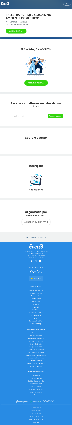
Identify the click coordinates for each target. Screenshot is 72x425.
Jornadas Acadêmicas (36, 313)
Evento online (36, 296)
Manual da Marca (36, 410)
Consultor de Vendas (36, 384)
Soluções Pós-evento (36, 347)
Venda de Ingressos (36, 341)
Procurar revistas (36, 83)
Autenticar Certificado (36, 389)
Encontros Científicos (36, 321)
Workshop (36, 310)
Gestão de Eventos (36, 344)
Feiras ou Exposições (36, 324)
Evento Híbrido (36, 299)
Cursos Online (36, 315)
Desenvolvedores (36, 392)
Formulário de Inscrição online (36, 355)
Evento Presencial (36, 293)
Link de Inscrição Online (36, 358)
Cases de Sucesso (36, 378)
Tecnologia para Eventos (36, 352)
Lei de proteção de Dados (36, 416)
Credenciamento (36, 366)
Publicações (36, 333)
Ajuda (36, 395)
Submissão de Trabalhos (36, 350)
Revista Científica (36, 336)
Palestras (36, 318)
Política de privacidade (36, 419)
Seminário (36, 307)
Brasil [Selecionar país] (36, 278)
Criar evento (36, 375)
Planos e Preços (36, 387)
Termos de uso (36, 413)
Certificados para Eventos (36, 363)
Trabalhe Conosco (36, 407)
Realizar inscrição (16, 31)
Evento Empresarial (36, 290)
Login (67, 4)
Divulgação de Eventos (36, 338)
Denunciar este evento (36, 237)
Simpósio (36, 304)
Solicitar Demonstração (36, 381)
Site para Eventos (36, 361)
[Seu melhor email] (28, 116)
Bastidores (36, 422)
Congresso (36, 301)
